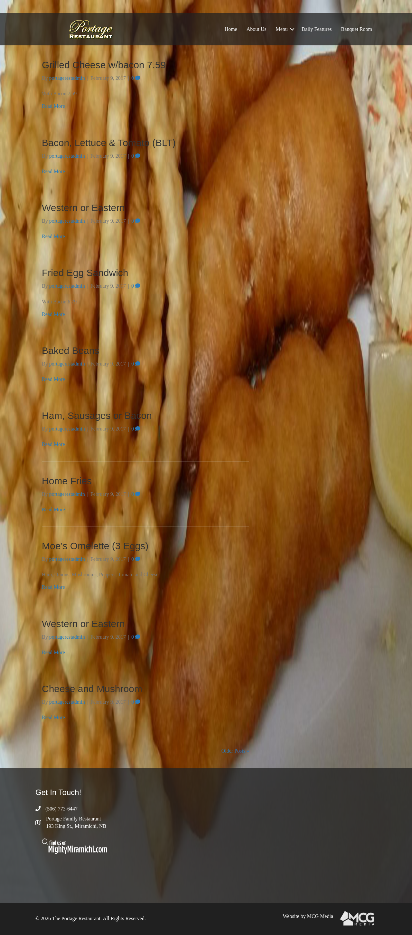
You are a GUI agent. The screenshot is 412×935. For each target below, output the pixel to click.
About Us (257, 29)
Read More (53, 106)
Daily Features (317, 29)
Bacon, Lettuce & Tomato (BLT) (109, 142)
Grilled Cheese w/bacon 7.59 (104, 65)
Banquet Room (356, 29)
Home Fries (67, 481)
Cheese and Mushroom (92, 688)
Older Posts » (235, 751)
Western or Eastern (83, 207)
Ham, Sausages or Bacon (97, 415)
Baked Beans (70, 350)
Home (231, 29)
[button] (292, 29)
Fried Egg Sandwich (85, 272)
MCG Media (320, 916)
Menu (281, 29)
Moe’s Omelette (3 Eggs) (95, 546)
